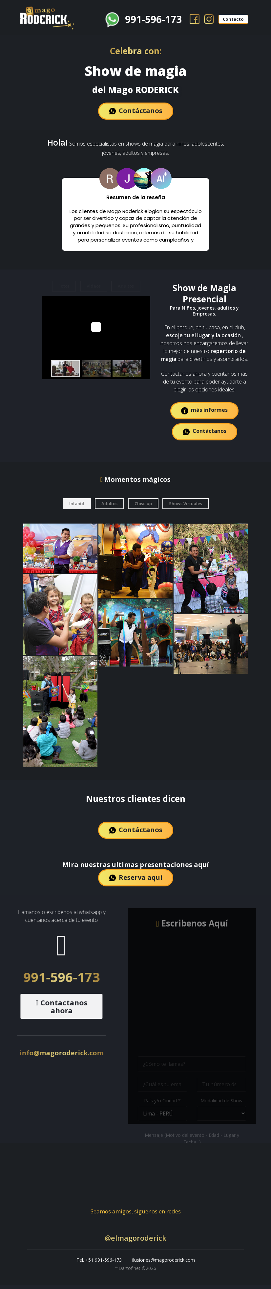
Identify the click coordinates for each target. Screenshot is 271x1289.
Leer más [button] (135, 244)
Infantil (76, 507)
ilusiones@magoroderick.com (163, 1264)
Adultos (126, 290)
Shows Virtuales (185, 507)
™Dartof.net (128, 1272)
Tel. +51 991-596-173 (99, 1264)
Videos (94, 290)
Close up (143, 507)
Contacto (232, 16)
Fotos (64, 290)
